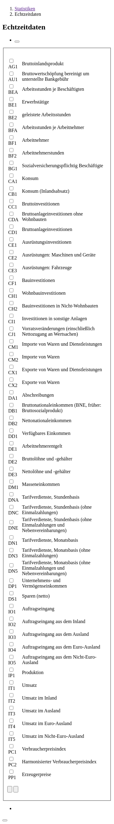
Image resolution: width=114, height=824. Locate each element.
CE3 (12, 270)
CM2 (13, 359)
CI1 (12, 321)
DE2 (12, 461)
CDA (13, 219)
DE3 (12, 474)
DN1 (13, 543)
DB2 (12, 423)
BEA (13, 92)
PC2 (12, 764)
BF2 (12, 155)
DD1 (13, 436)
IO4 (12, 650)
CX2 (12, 385)
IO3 (12, 637)
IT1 (11, 688)
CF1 (12, 283)
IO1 (12, 611)
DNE (13, 528)
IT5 (11, 739)
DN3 (13, 555)
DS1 (12, 599)
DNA (13, 500)
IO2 (12, 624)
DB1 (12, 410)
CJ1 (12, 334)
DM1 (13, 487)
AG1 (13, 66)
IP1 (11, 675)
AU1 (13, 79)
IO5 (12, 662)
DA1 (13, 398)
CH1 (12, 296)
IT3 (11, 713)
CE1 (12, 245)
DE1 (12, 449)
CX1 (12, 372)
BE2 (12, 117)
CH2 (12, 308)
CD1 (12, 232)
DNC (13, 512)
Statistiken (25, 8)
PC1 (12, 751)
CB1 (12, 194)
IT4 (11, 726)
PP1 (12, 777)
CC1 (12, 206)
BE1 (12, 104)
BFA (12, 130)
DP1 (12, 586)
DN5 (13, 571)
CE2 (12, 257)
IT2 (11, 701)
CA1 (12, 181)
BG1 (12, 168)
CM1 (13, 347)
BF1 (12, 143)
